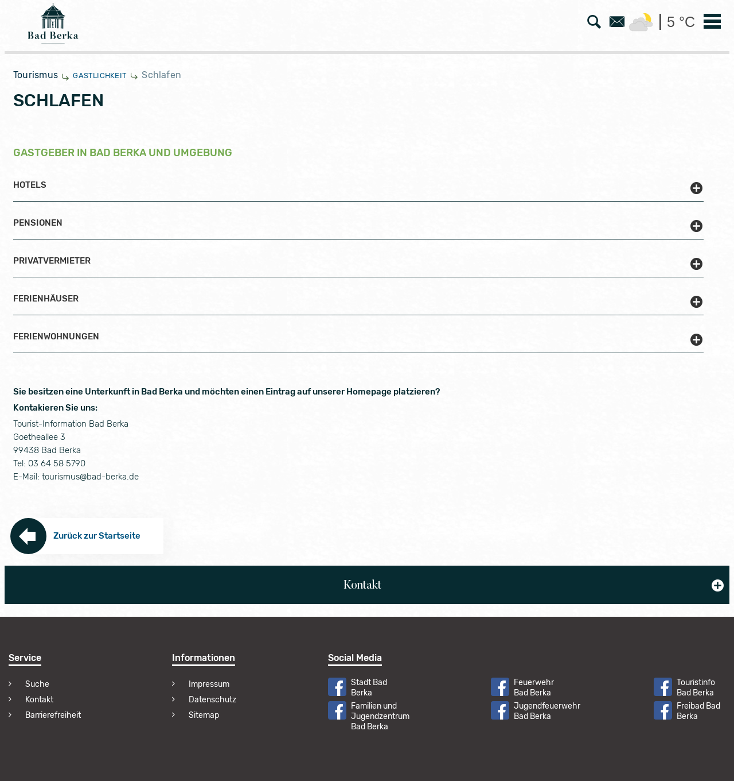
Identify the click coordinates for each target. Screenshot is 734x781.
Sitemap (204, 715)
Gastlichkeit (100, 75)
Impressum (209, 684)
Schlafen (161, 74)
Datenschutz (212, 700)
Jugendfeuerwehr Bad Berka (547, 711)
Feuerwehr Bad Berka (534, 688)
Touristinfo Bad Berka (696, 688)
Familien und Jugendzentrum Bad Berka (380, 716)
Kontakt (39, 700)
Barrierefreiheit (53, 715)
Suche (37, 684)
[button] (358, 191)
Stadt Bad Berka (369, 688)
